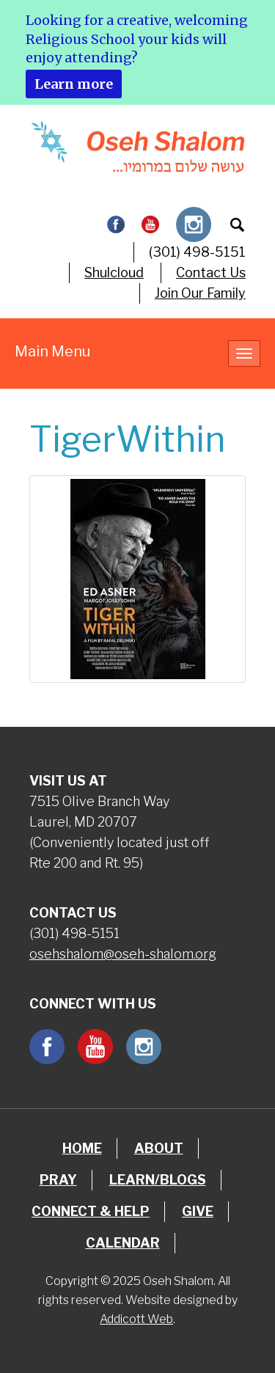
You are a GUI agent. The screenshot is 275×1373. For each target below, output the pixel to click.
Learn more (73, 84)
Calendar (123, 1243)
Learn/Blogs (157, 1179)
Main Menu (52, 351)
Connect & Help (91, 1211)
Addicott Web (136, 1319)
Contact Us (211, 272)
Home (82, 1148)
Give (197, 1211)
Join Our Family (200, 293)
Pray (58, 1179)
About (158, 1148)
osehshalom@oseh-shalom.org (122, 954)
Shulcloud (114, 272)
